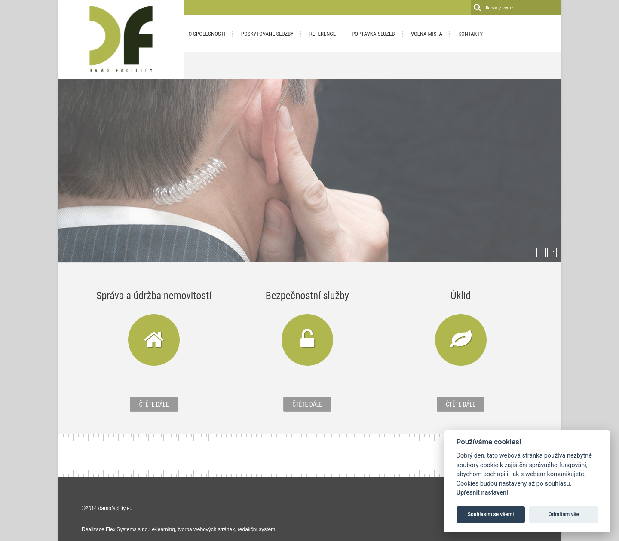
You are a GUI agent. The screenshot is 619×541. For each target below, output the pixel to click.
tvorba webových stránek (206, 529)
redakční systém (256, 529)
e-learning (163, 529)
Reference (323, 34)
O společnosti (207, 34)
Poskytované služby (267, 34)
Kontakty (470, 34)
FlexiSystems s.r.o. (127, 529)
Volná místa (426, 34)
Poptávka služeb (373, 34)
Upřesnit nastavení (482, 492)
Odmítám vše (564, 514)
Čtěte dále (154, 404)
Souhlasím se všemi (491, 514)
